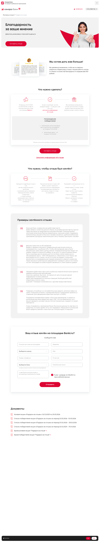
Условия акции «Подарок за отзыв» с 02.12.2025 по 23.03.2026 (37, 414)
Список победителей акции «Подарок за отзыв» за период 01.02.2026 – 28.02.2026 (45, 423)
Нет (94, 538)
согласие (62, 375)
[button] (33, 351)
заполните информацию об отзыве (50, 111)
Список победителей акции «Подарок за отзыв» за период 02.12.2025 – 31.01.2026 (45, 427)
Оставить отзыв (16, 44)
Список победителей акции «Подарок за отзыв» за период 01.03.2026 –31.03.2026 (45, 418)
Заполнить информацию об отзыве (50, 158)
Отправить (50, 384)
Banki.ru (29, 110)
